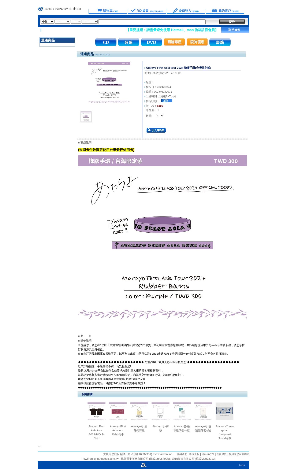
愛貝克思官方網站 (239, 454)
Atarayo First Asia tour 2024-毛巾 (118, 430)
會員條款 (221, 454)
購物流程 (194, 454)
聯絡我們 (182, 454)
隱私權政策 (207, 454)
